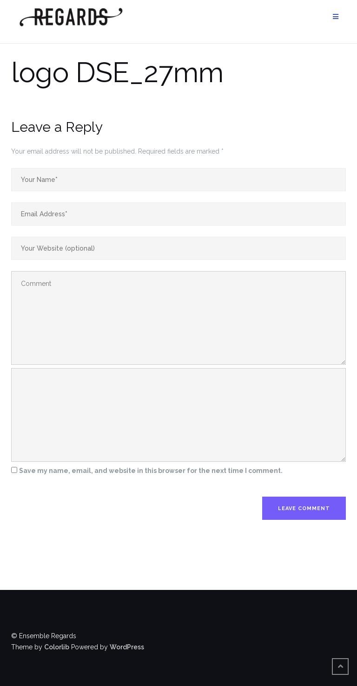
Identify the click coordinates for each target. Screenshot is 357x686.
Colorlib (56, 647)
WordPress (127, 647)
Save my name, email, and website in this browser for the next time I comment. (151, 470)
